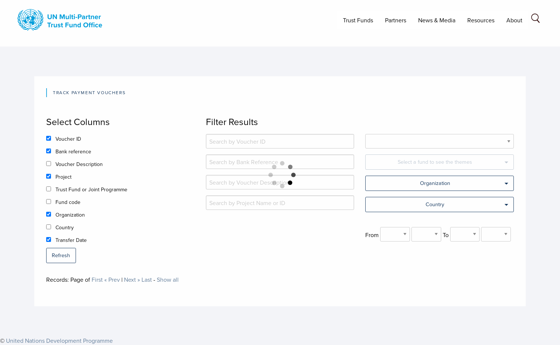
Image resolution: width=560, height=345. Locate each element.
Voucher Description (79, 164)
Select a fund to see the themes (435, 162)
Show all (168, 279)
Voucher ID (68, 139)
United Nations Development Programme (59, 340)
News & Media (436, 20)
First (97, 279)
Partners (395, 20)
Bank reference (73, 151)
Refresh (61, 255)
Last (146, 279)
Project (63, 177)
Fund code (67, 202)
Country (64, 227)
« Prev (112, 279)
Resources (480, 20)
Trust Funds (358, 20)
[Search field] (535, 19)
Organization (70, 214)
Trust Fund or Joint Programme (91, 189)
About (514, 20)
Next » (132, 279)
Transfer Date (71, 240)
